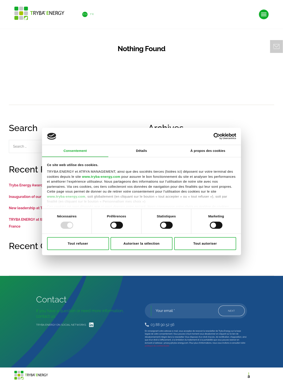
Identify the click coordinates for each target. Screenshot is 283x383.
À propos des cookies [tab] (207, 151)
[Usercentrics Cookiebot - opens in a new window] (216, 136)
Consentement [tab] (75, 151)
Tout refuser (78, 244)
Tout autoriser (205, 244)
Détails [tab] (141, 151)
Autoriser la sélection (141, 244)
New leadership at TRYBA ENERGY (38, 208)
